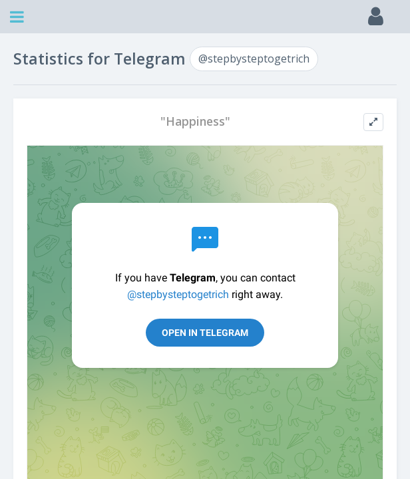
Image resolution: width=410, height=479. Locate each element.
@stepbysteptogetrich (253, 58)
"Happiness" (195, 121)
